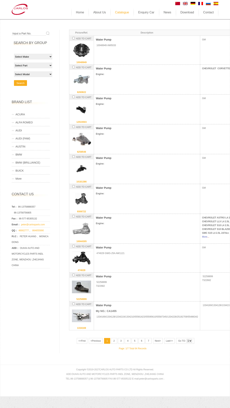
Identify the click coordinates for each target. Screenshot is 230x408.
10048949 (81, 62)
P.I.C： (15, 236)
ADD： (15, 248)
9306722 (81, 211)
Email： (16, 224)
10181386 (81, 181)
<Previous (96, 341)
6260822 (81, 92)
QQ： (15, 230)
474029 (81, 270)
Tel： (14, 206)
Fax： (15, 218)
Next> (158, 341)
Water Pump (103, 39)
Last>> (169, 341)
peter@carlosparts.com (33, 224)
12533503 (81, 122)
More (204, 236)
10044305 (81, 241)
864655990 (38, 230)
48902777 (24, 230)
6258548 (81, 152)
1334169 (81, 328)
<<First (82, 341)
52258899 (81, 299)
